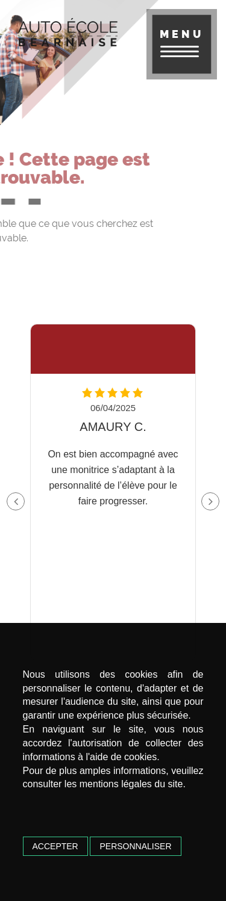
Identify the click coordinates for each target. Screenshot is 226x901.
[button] (210, 501)
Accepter (55, 846)
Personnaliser (135, 846)
